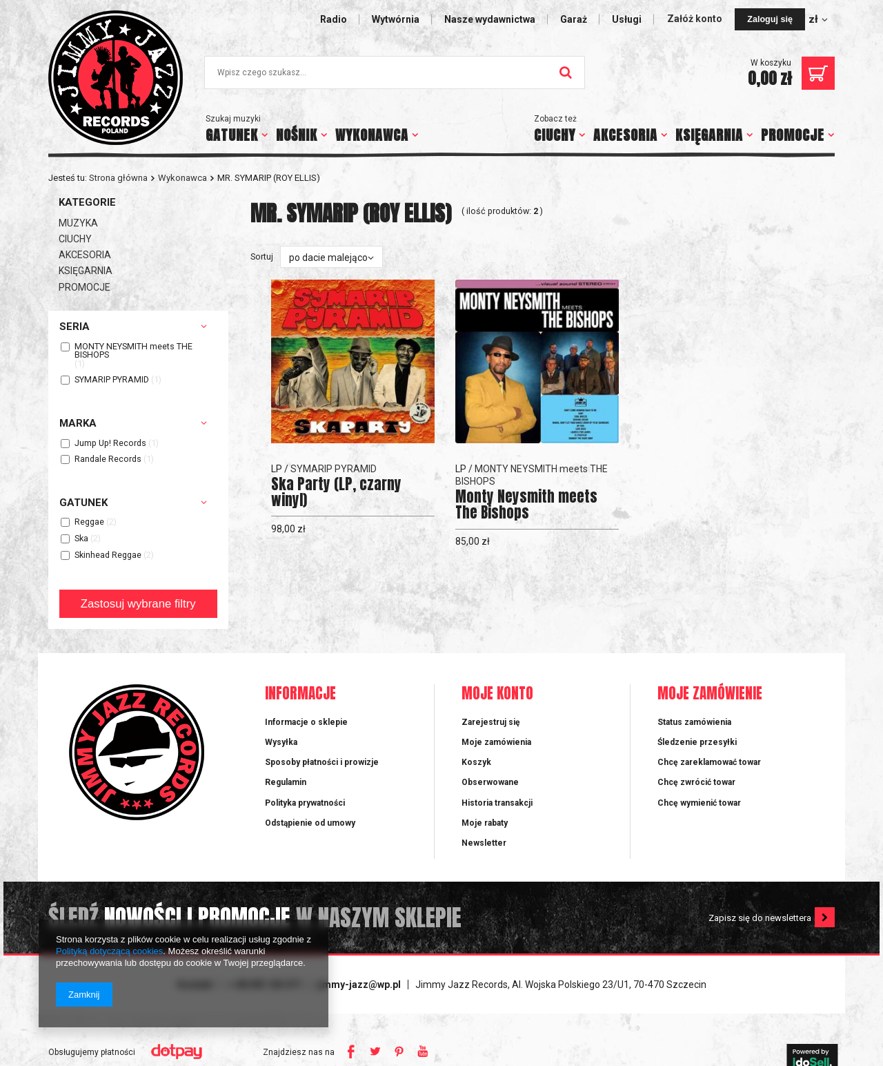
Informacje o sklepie (306, 722)
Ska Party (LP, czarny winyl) (336, 492)
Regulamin (285, 782)
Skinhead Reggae (108, 555)
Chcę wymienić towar (699, 803)
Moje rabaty (485, 823)
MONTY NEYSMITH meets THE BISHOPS (133, 351)
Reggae (89, 522)
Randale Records (108, 459)
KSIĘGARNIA (709, 135)
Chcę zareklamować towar (709, 762)
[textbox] (394, 72)
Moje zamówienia (496, 742)
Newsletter (484, 843)
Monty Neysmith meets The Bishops (526, 505)
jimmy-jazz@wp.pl (359, 984)
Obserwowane (490, 782)
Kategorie (87, 202)
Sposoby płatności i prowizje (322, 762)
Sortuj (261, 256)
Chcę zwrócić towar (696, 782)
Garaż (573, 19)
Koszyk (476, 762)
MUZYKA (78, 223)
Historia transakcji (497, 803)
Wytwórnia (395, 19)
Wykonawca (182, 178)
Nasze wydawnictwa (489, 19)
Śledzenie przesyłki (697, 742)
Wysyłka (281, 742)
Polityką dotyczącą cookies (109, 951)
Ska (81, 538)
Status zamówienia (694, 722)
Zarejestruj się (491, 722)
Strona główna (118, 178)
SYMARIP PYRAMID (112, 380)
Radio (333, 19)
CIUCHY (554, 135)
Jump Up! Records (110, 443)
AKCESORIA (625, 135)
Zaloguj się (770, 19)
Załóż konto (695, 18)
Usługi (627, 19)
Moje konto (497, 694)
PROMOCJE (792, 135)
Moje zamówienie (709, 694)
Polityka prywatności (305, 803)
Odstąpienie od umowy (310, 823)
